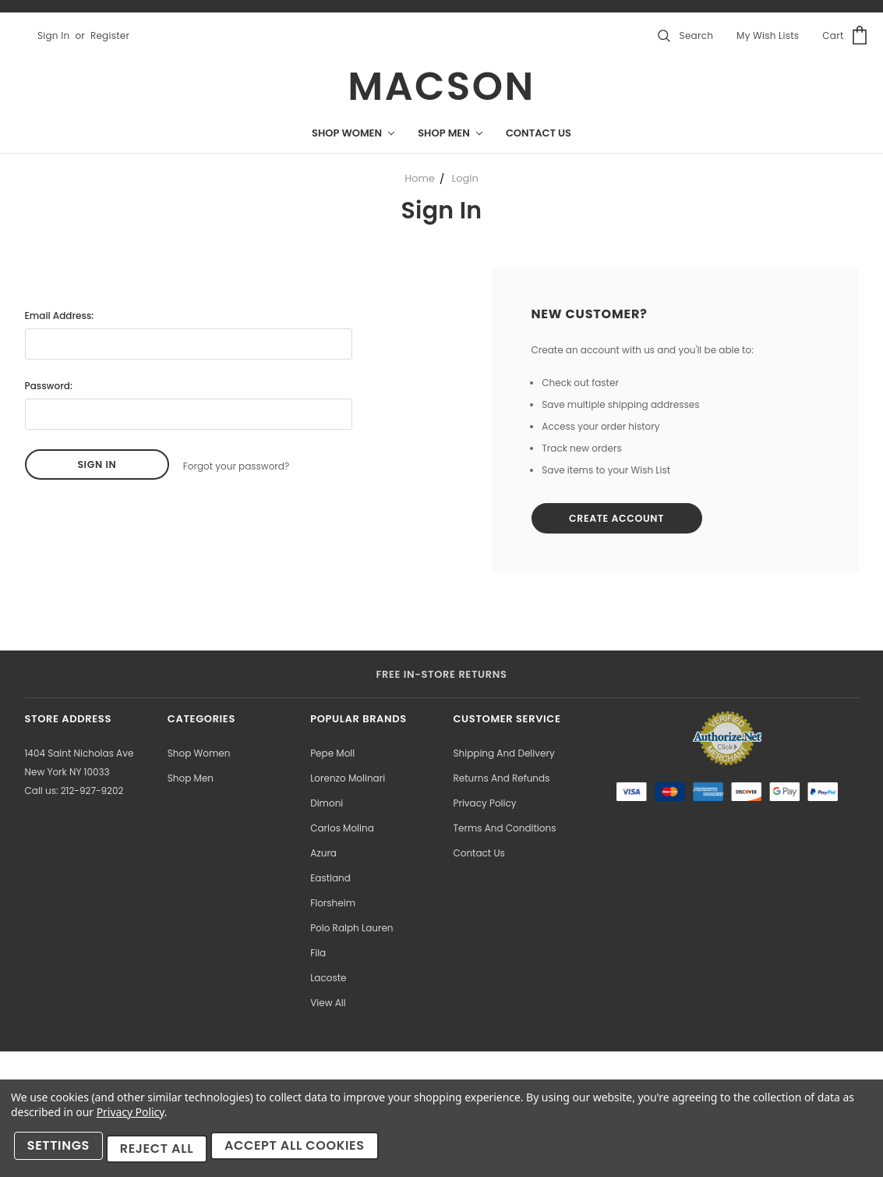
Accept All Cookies (305, 1152)
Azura (323, 855)
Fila (318, 955)
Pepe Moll (332, 755)
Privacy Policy (484, 805)
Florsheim (332, 905)
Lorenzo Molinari (347, 780)
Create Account (624, 519)
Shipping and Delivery (503, 755)
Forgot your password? (236, 465)
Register (109, 35)
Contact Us (538, 133)
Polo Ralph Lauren (351, 930)
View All (328, 1005)
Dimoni (326, 805)
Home (419, 178)
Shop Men (450, 133)
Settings (61, 1152)
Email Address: (59, 315)
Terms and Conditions (504, 830)
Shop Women (353, 133)
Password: (48, 385)
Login (465, 178)
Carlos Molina (342, 830)
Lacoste (328, 980)
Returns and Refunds (501, 780)
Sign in (53, 35)
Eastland (330, 880)
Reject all (163, 1152)
